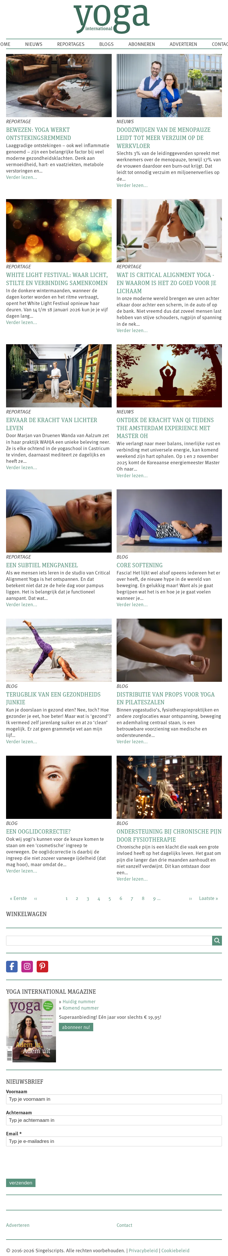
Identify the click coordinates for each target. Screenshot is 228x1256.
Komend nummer (81, 1007)
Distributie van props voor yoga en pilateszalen (166, 698)
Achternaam (19, 1112)
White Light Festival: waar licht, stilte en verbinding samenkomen (57, 279)
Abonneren (141, 43)
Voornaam (16, 1091)
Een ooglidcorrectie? (38, 831)
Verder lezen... (21, 176)
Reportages (71, 43)
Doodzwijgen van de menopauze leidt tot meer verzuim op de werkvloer (163, 137)
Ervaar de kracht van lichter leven (51, 424)
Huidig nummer (79, 1001)
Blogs (106, 43)
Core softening (140, 565)
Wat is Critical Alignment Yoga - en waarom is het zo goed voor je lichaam (166, 283)
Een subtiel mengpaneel (42, 565)
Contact (124, 1224)
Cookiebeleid (175, 1250)
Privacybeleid (143, 1250)
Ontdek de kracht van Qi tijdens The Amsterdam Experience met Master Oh (165, 428)
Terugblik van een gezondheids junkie (53, 698)
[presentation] (50, 1162)
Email (14, 1133)
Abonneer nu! (76, 1026)
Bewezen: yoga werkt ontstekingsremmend (38, 134)
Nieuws (33, 43)
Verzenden (20, 1183)
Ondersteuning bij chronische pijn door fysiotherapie (169, 835)
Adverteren (183, 43)
